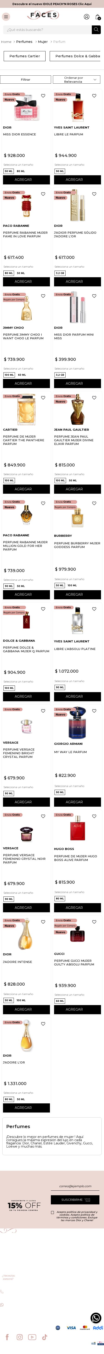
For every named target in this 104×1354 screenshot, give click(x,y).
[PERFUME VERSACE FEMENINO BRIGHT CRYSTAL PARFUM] (26, 756)
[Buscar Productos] (96, 29)
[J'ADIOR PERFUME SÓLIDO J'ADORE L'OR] (77, 237)
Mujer (43, 42)
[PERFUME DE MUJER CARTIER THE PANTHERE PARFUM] (26, 443)
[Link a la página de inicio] (6, 42)
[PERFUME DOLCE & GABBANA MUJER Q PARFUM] (26, 652)
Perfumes (24, 42)
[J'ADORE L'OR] (26, 1065)
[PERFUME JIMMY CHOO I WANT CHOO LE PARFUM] (26, 339)
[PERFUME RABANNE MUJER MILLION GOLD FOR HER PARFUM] (26, 548)
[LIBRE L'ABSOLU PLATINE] (77, 652)
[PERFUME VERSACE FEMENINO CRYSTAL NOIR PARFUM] (26, 861)
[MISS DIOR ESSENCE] (26, 137)
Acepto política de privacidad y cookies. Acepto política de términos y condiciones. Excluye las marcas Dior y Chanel (76, 1216)
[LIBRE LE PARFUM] (77, 137)
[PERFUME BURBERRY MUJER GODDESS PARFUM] (77, 548)
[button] (8, 171)
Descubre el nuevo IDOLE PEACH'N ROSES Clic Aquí (52, 4)
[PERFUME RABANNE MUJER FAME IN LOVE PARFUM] (26, 237)
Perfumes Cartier (24, 56)
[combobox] (52, 29)
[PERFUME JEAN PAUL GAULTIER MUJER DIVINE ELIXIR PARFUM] (77, 443)
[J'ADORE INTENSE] (26, 965)
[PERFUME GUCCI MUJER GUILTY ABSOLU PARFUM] (77, 965)
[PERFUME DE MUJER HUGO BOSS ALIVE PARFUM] (77, 861)
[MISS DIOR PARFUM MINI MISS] (77, 339)
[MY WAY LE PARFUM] (77, 756)
